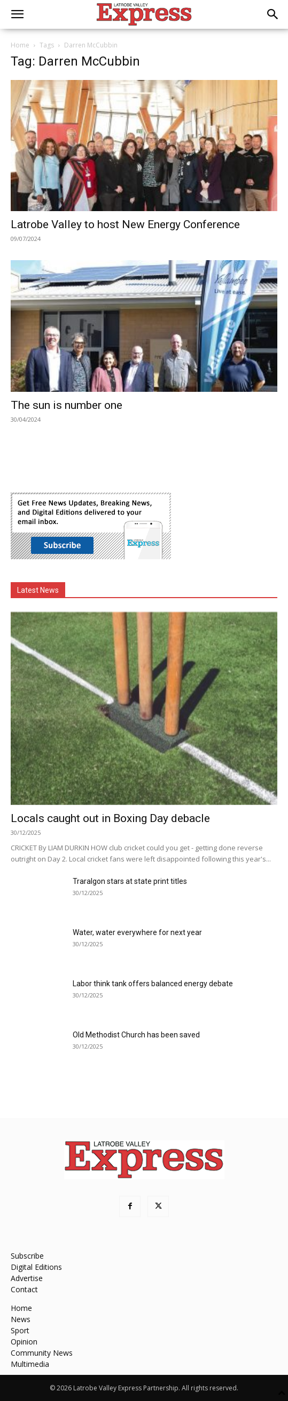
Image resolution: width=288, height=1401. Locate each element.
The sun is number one (66, 405)
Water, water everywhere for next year (137, 932)
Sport (20, 1330)
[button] (17, 14)
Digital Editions (36, 1267)
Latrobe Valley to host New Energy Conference (125, 224)
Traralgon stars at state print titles (130, 881)
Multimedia (30, 1364)
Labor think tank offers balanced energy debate (153, 983)
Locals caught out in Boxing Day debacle (110, 818)
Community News (42, 1353)
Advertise (27, 1278)
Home (20, 45)
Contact (24, 1289)
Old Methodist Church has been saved (136, 1034)
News (20, 1319)
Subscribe (27, 1256)
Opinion (24, 1341)
